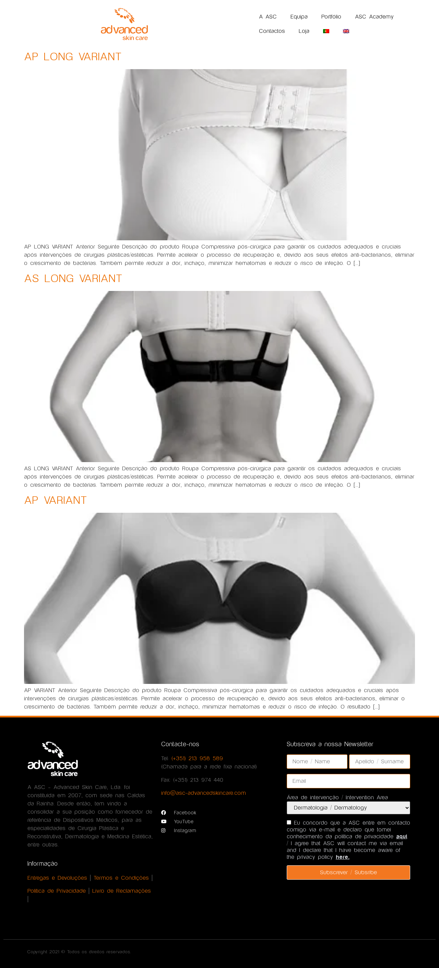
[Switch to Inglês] (346, 31)
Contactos (272, 31)
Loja (304, 31)
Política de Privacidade (56, 891)
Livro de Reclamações (121, 891)
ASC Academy (374, 17)
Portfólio (331, 17)
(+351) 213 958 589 (197, 758)
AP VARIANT (55, 501)
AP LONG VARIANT (73, 57)
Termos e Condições (121, 878)
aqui (401, 836)
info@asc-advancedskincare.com (203, 793)
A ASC (268, 17)
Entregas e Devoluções (57, 878)
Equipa (299, 17)
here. (342, 857)
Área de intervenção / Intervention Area (337, 797)
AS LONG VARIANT (73, 279)
